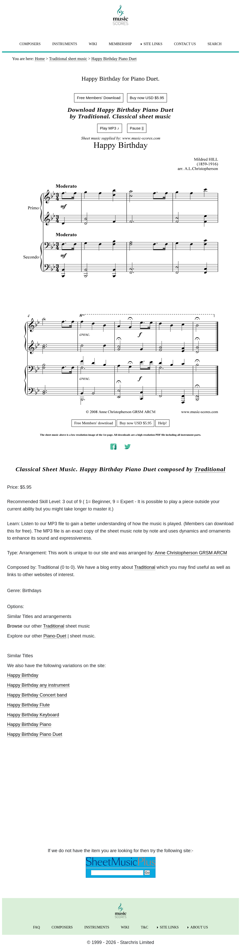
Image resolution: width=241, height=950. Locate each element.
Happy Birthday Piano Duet (34, 734)
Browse (14, 626)
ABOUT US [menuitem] (199, 927)
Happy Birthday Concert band (37, 695)
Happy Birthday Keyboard (33, 714)
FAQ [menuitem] (36, 927)
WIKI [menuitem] (93, 44)
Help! (162, 423)
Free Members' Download (98, 98)
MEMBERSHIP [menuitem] (120, 44)
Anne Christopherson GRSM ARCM (191, 552)
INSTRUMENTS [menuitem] (64, 44)
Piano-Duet (54, 635)
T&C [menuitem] (144, 927)
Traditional (209, 469)
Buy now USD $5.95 (147, 98)
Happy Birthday (22, 675)
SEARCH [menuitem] (214, 44)
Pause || (137, 128)
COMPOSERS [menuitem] (30, 44)
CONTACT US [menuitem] (185, 44)
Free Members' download (93, 423)
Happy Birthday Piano (29, 724)
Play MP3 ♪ (109, 128)
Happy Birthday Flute (28, 704)
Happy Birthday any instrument (38, 685)
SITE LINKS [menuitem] (153, 44)
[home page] (120, 15)
